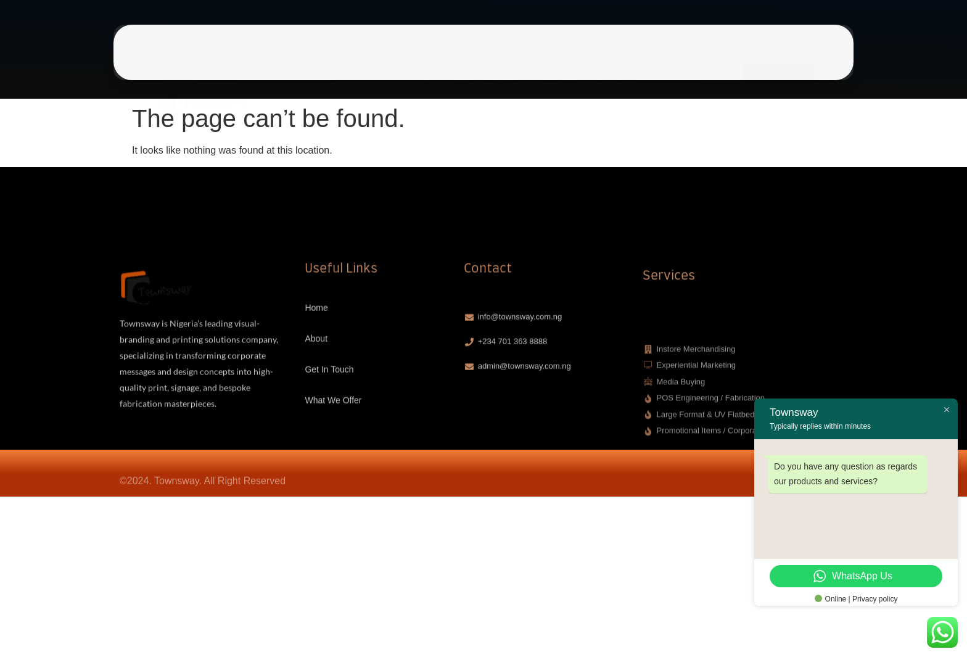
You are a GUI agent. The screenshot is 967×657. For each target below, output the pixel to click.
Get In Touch (536, 57)
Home (441, 57)
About (483, 57)
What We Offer (608, 57)
